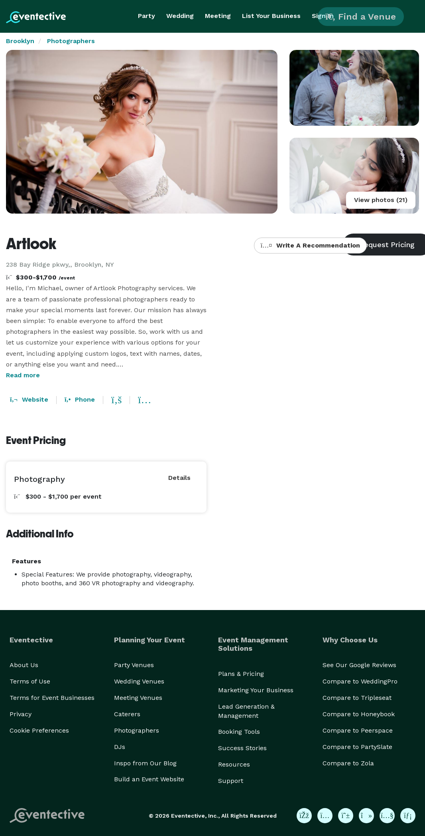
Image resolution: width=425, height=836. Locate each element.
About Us (24, 665)
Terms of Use (30, 681)
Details (179, 477)
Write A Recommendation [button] (310, 245)
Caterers (127, 714)
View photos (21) (380, 200)
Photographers (71, 41)
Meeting (218, 16)
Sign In (323, 16)
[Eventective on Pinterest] (345, 815)
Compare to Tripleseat (357, 697)
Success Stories (242, 748)
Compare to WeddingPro (360, 681)
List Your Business (271, 16)
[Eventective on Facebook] (304, 815)
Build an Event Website (149, 779)
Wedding (180, 16)
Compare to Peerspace (358, 730)
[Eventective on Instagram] (325, 815)
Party (146, 16)
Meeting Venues (138, 697)
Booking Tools (239, 731)
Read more (23, 375)
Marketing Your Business (255, 690)
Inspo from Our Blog (145, 763)
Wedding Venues (139, 681)
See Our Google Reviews (359, 665)
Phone (80, 399)
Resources (234, 764)
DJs (119, 747)
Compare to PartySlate (357, 747)
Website (29, 399)
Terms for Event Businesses (52, 697)
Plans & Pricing (241, 674)
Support (230, 780)
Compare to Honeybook (359, 714)
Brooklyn (20, 41)
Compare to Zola (348, 763)
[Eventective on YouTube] (387, 815)
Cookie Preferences (39, 730)
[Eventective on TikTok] (366, 815)
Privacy (20, 714)
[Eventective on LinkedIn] (407, 815)
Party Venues (134, 665)
